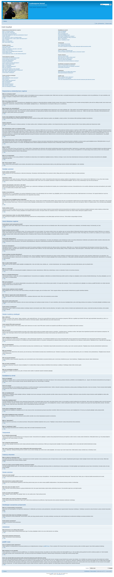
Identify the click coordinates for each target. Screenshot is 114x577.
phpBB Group (46, 546)
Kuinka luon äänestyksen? (7, 61)
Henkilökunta (86, 571)
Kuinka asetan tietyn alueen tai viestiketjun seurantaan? (69, 66)
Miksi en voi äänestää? (6, 65)
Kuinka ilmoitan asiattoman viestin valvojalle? (11, 68)
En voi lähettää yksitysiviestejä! (64, 43)
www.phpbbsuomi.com (61, 574)
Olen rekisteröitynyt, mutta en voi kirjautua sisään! (12, 37)
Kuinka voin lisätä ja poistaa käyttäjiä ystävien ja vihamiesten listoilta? (71, 51)
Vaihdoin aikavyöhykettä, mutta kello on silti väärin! (12, 48)
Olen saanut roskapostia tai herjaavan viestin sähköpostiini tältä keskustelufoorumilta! (74, 46)
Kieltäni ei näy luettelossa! (7, 50)
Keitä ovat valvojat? (62, 32)
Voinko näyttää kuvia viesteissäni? (9, 80)
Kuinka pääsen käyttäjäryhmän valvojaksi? (66, 36)
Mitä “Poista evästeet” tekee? (8, 42)
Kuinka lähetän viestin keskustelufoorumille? (10, 57)
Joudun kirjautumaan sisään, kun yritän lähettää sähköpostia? (14, 53)
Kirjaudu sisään (109, 23)
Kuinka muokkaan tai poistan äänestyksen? (10, 62)
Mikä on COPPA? (5, 39)
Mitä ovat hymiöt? (5, 79)
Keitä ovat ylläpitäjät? (62, 31)
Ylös (4, 98)
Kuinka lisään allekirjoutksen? (8, 60)
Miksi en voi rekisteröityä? (7, 41)
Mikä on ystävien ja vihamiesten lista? (65, 50)
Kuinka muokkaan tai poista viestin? (9, 59)
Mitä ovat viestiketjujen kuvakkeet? (9, 86)
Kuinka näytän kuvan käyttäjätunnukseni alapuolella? (12, 51)
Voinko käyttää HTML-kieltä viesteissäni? (10, 77)
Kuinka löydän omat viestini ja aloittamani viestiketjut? (68, 60)
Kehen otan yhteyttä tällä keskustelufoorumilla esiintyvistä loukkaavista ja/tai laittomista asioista (76, 79)
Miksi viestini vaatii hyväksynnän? (8, 71)
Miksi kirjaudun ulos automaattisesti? (9, 33)
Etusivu (5, 21)
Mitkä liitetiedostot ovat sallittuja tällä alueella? (67, 71)
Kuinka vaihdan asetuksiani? (7, 46)
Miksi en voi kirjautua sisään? (8, 31)
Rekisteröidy (101, 23)
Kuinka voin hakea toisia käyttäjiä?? (65, 59)
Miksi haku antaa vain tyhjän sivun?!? (65, 58)
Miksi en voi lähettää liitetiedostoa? (9, 66)
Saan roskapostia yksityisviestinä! (64, 45)
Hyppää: (87, 568)
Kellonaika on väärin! (6, 47)
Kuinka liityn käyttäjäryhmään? (64, 34)
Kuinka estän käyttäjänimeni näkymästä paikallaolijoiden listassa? (15, 34)
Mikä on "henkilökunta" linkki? (64, 39)
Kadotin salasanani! (6, 36)
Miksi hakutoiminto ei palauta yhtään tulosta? (66, 57)
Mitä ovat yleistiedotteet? (7, 81)
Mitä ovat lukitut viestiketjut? (7, 85)
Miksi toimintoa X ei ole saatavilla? (64, 78)
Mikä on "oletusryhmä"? (62, 38)
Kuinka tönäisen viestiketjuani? (8, 72)
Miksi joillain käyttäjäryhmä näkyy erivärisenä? (67, 37)
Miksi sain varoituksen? (6, 67)
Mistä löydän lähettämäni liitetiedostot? (65, 72)
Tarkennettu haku (108, 5)
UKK (96, 23)
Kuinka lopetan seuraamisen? (64, 67)
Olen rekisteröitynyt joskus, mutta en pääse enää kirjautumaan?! (14, 38)
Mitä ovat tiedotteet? (6, 82)
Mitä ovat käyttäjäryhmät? (63, 33)
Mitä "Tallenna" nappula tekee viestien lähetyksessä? (12, 70)
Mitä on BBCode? (5, 76)
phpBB (52, 573)
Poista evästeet (93, 571)
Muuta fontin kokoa (110, 21)
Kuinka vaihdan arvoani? (7, 52)
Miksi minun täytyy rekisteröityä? (8, 32)
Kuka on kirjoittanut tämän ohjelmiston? (65, 77)
